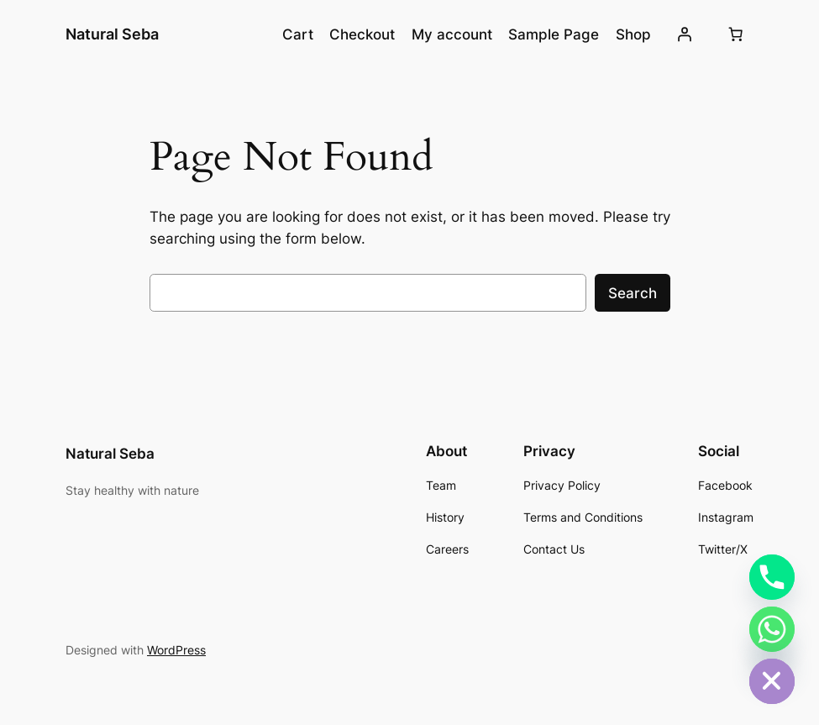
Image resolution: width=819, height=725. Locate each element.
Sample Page (553, 34)
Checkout (362, 34)
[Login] (684, 34)
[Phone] (772, 577)
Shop (633, 34)
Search (632, 293)
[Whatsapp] (772, 629)
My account (452, 34)
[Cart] (735, 34)
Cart (297, 34)
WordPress (176, 650)
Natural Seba (112, 34)
